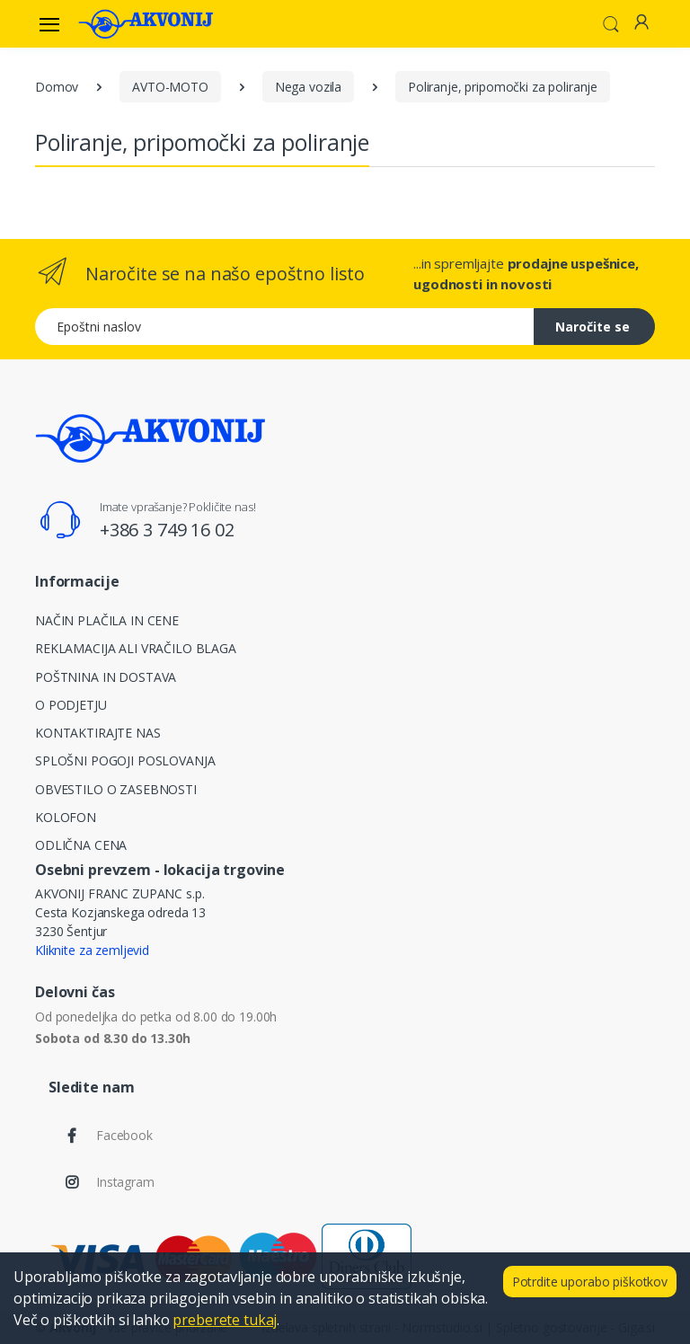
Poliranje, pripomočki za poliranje (502, 86)
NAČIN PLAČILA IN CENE (107, 620)
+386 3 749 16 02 (167, 529)
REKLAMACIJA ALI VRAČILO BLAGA (135, 648)
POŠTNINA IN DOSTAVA (105, 676)
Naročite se (592, 326)
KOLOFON (65, 817)
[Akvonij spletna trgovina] (145, 23)
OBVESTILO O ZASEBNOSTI (116, 789)
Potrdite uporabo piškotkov (590, 1281)
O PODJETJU (71, 704)
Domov (56, 86)
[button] (611, 22)
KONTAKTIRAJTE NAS (98, 732)
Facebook (124, 1135)
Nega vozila (308, 86)
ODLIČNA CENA (81, 844)
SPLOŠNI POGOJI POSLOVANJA (125, 760)
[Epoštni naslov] (285, 326)
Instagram (125, 1181)
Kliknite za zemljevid (92, 950)
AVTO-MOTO (170, 86)
